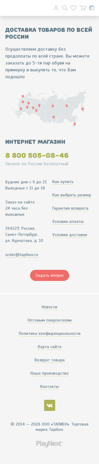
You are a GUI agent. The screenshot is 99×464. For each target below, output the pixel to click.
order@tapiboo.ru (21, 254)
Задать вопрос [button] (49, 275)
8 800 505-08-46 (37, 155)
